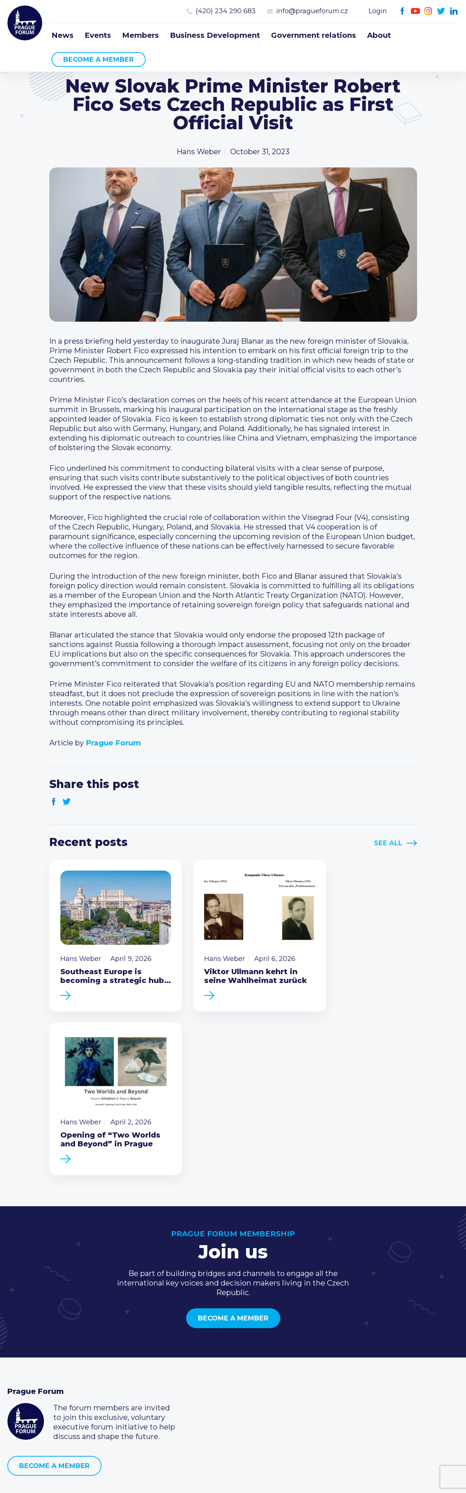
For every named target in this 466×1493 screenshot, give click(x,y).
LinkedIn (454, 11)
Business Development (215, 35)
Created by (233, 1479)
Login (378, 11)
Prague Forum (25, 24)
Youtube (415, 11)
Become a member (98, 59)
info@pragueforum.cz (312, 11)
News (62, 35)
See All (388, 843)
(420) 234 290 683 (226, 11)
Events (98, 35)
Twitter (441, 11)
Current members (193, 1344)
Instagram (428, 11)
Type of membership (198, 1356)
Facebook (402, 11)
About (379, 35)
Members (140, 35)
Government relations (313, 35)
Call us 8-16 (332, 1344)
